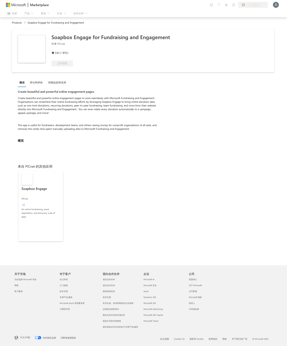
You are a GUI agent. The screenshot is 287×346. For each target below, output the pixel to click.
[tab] (23, 82)
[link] (41, 206)
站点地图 (164, 338)
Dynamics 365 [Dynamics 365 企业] (150, 297)
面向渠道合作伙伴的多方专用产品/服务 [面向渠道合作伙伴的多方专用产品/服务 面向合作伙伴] (120, 326)
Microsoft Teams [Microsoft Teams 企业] (151, 320)
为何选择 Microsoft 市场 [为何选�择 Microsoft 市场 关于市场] (25, 279)
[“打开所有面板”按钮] (12, 13)
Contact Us (179, 338)
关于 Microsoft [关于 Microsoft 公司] (195, 285)
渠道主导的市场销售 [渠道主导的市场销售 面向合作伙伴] (112, 320)
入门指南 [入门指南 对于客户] (64, 285)
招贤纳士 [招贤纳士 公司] (193, 279)
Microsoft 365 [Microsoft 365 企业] (150, 303)
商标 (224, 338)
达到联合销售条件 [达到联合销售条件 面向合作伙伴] (111, 309)
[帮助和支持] (219, 5)
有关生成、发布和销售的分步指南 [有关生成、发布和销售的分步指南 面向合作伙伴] (118, 303)
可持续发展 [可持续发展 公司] (194, 309)
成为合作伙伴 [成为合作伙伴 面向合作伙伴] (109, 279)
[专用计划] (234, 5)
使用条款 (212, 338)
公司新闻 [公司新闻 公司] (193, 291)
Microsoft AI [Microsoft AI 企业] (149, 279)
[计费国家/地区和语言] (253, 5)
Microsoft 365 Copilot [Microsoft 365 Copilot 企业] (153, 315)
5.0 (57, 53)
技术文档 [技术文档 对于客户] (64, 291)
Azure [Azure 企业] (146, 291)
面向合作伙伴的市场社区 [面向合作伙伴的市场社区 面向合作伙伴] (114, 315)
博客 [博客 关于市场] (16, 285)
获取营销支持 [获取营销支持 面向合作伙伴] (109, 291)
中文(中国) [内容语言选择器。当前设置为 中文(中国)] (25, 337)
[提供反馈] (211, 5)
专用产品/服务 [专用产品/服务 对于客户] (66, 297)
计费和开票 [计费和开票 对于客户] (65, 309)
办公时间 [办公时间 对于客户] (64, 279)
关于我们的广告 (239, 338)
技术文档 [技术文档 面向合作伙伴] (107, 297)
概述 (22, 82)
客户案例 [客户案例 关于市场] (18, 291)
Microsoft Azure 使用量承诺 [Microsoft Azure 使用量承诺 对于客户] (72, 303)
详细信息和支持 (57, 82)
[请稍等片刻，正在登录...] (276, 5)
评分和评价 (36, 82)
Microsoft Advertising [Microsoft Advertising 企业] (153, 309)
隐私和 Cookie (196, 338)
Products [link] (17, 22)
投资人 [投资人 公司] (192, 303)
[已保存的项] (226, 5)
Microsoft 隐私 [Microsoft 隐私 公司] (195, 297)
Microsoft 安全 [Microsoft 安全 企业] (150, 285)
